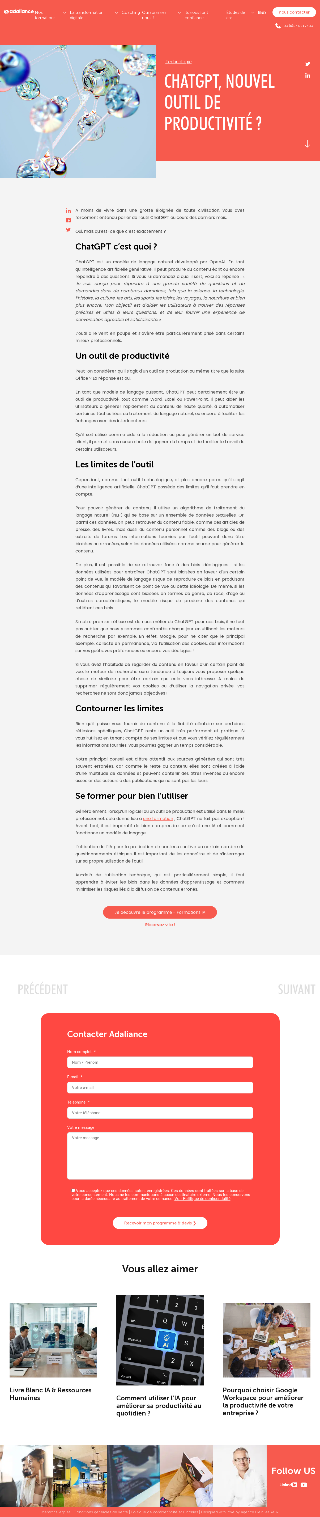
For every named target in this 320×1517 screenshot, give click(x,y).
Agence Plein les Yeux (260, 1512)
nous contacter (294, 12)
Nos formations (45, 15)
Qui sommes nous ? (154, 15)
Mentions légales (56, 1512)
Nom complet (160, 1057)
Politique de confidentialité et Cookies (164, 1512)
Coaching (131, 12)
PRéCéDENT (43, 989)
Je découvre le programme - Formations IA (160, 912)
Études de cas (235, 15)
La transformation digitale (87, 15)
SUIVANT (296, 989)
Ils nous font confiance (196, 15)
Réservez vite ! (160, 925)
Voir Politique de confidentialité (202, 1198)
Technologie (178, 61)
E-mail (160, 1082)
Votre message (160, 1153)
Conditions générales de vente (101, 1512)
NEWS (262, 12)
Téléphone (160, 1107)
